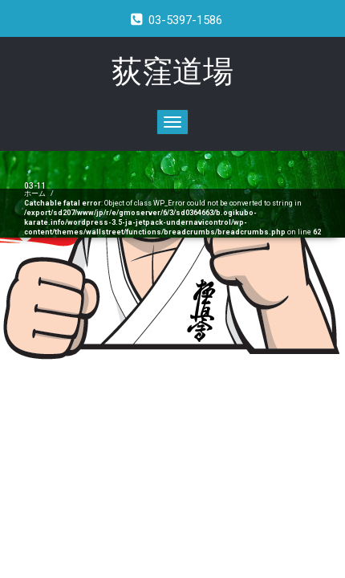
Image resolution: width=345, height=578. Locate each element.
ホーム (35, 193)
